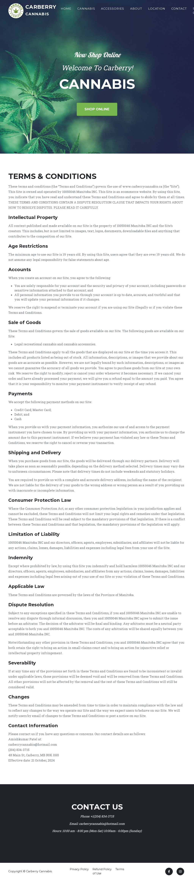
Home (66, 10)
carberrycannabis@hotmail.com (102, 824)
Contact (179, 10)
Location (157, 10)
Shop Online (97, 109)
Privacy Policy (79, 869)
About (136, 10)
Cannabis (86, 10)
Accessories (112, 10)
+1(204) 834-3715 (102, 816)
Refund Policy (102, 869)
